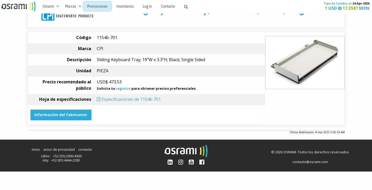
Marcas (70, 6)
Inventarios (125, 6)
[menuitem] (49, 6)
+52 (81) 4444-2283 (65, 160)
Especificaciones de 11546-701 (129, 99)
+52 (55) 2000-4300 (67, 156)
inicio (36, 149)
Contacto (168, 6)
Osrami (48, 6)
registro (123, 88)
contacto (85, 149)
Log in (147, 6)
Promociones (97, 6)
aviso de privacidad (59, 149)
